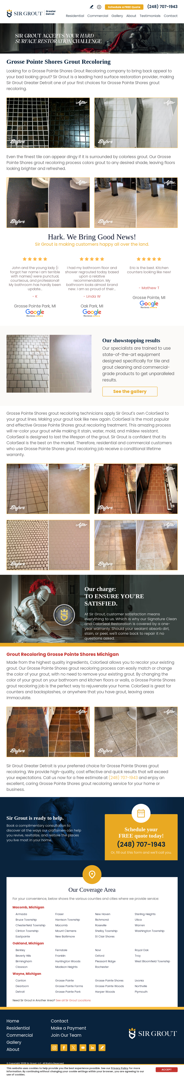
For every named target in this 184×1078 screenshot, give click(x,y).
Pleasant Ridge (105, 961)
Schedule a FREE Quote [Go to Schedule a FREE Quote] (124, 7)
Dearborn (22, 986)
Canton (21, 980)
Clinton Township (27, 931)
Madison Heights (66, 967)
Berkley (20, 950)
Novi (98, 950)
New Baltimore (65, 936)
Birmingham (24, 961)
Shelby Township (106, 931)
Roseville (100, 925)
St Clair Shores (104, 936)
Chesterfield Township (30, 925)
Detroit (20, 992)
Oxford (99, 956)
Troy (138, 956)
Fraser (59, 914)
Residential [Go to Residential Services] (75, 15)
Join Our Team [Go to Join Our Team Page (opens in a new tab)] (66, 1035)
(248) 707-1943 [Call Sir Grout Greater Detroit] (162, 6)
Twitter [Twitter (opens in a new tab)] (73, 1047)
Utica (138, 920)
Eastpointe (23, 936)
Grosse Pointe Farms (69, 986)
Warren (140, 925)
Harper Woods (105, 992)
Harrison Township (67, 920)
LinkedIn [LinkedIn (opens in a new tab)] (92, 1047)
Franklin (60, 956)
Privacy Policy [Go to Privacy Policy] (119, 1068)
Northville (141, 986)
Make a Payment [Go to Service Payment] (68, 1028)
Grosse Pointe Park (68, 992)
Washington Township (149, 931)
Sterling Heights (145, 914)
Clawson (21, 967)
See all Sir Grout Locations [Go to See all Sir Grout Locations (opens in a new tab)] (73, 1000)
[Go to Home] (34, 13)
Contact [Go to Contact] (171, 15)
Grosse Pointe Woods (109, 986)
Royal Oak (142, 950)
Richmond (102, 920)
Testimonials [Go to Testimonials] (150, 15)
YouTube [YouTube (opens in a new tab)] (83, 1047)
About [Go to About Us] (131, 15)
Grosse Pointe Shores (109, 980)
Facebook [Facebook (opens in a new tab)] (63, 1047)
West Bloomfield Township (152, 961)
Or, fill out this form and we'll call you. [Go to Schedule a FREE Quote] (141, 852)
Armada (21, 914)
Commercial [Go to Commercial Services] (97, 15)
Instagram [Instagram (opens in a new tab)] (54, 1047)
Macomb (61, 925)
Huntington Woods (67, 961)
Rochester (102, 967)
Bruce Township (26, 920)
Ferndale (61, 950)
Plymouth (141, 992)
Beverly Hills (23, 956)
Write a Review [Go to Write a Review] (91, 6)
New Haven (102, 914)
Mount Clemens (65, 931)
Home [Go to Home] (13, 1021)
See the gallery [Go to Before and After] (130, 391)
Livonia (139, 980)
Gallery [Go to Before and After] (117, 15)
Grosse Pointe (64, 980)
